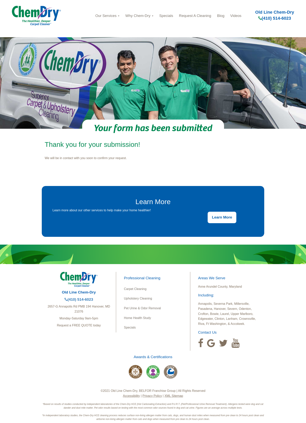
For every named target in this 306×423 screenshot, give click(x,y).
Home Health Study (137, 318)
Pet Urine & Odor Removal (142, 308)
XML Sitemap (174, 395)
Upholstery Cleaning (138, 298)
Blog (220, 16)
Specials (166, 16)
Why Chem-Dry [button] (139, 16)
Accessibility (131, 395)
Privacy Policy (152, 395)
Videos (235, 16)
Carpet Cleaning (135, 289)
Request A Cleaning (195, 16)
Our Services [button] (107, 16)
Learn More (222, 217)
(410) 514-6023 (274, 18)
